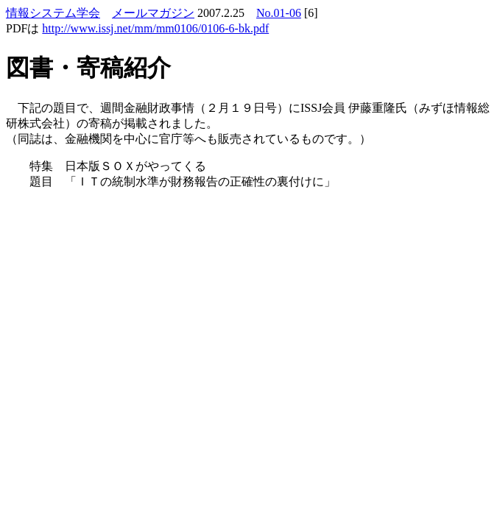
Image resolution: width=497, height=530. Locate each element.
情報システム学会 (53, 13)
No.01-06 (278, 13)
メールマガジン (153, 13)
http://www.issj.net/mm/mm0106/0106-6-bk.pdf (155, 28)
